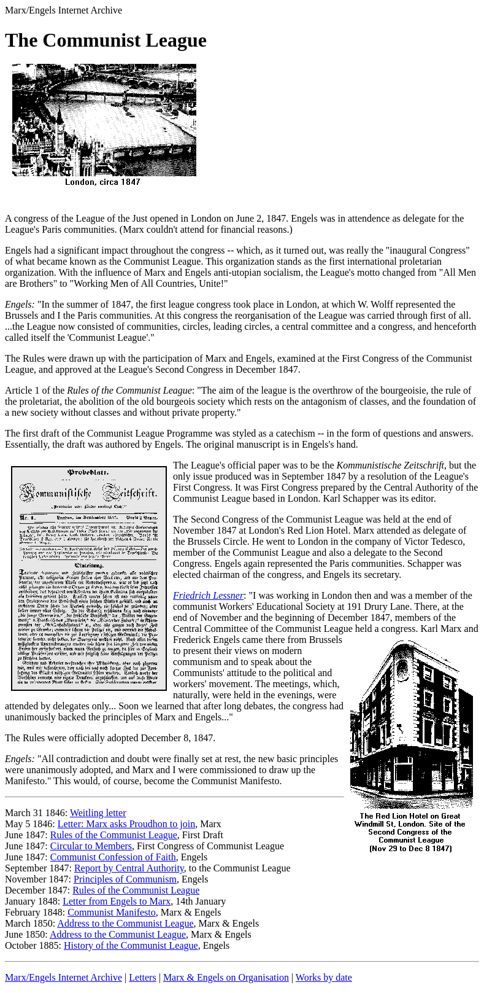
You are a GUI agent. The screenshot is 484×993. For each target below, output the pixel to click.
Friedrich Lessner (208, 595)
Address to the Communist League (125, 923)
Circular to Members (91, 846)
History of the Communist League (131, 945)
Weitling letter (98, 813)
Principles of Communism (125, 879)
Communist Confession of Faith (113, 857)
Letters (142, 977)
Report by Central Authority (129, 868)
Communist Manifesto (111, 912)
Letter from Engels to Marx (117, 901)
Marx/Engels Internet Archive (63, 977)
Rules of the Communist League (113, 835)
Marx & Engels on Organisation (226, 977)
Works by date (324, 977)
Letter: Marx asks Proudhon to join (126, 824)
